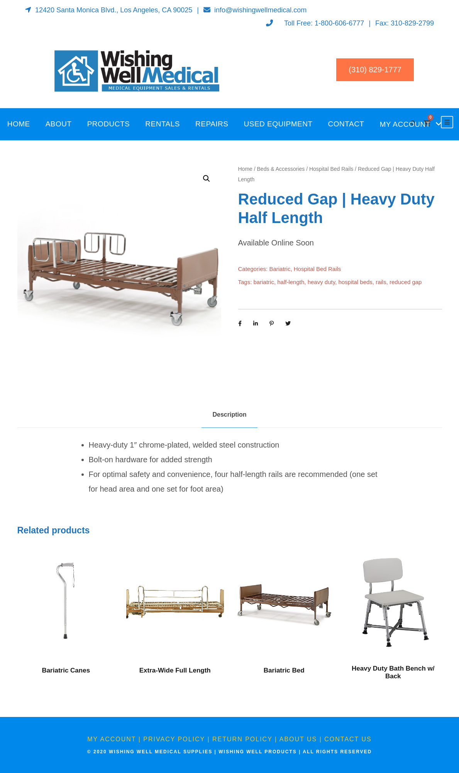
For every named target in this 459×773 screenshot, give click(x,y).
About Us (298, 739)
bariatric (264, 282)
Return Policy (242, 739)
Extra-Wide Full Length (175, 670)
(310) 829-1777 (375, 69)
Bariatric (279, 269)
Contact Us (348, 739)
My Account (404, 124)
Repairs (212, 124)
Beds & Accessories (281, 169)
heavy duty (321, 282)
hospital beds (355, 282)
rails (381, 282)
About (59, 124)
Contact (346, 124)
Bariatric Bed (284, 670)
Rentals (162, 124)
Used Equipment (278, 124)
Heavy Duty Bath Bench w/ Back (393, 672)
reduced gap (406, 282)
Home (18, 124)
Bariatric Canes (66, 670)
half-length (290, 282)
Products (108, 124)
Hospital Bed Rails (331, 169)
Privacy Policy (174, 739)
